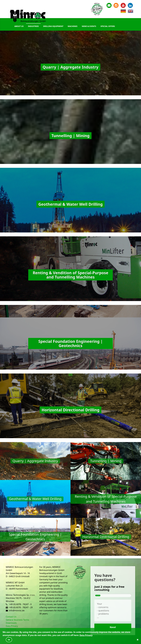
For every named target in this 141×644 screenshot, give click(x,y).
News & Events (89, 26)
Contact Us (11, 616)
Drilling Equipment (53, 26)
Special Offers (108, 26)
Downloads (11, 622)
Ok (9, 639)
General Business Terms (17, 619)
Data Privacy (12, 626)
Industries (33, 26)
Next (113, 627)
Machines (72, 26)
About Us (19, 26)
